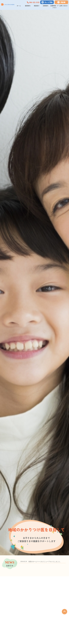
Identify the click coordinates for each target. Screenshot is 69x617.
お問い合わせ (63, 6)
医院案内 (27, 6)
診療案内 (45, 6)
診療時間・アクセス (54, 7)
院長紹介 (36, 6)
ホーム (19, 6)
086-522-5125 (33, 2)
